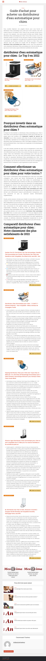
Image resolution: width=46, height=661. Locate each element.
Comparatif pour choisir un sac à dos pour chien (25, 612)
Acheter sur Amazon (13, 86)
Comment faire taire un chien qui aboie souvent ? (25, 596)
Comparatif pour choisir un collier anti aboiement (26, 628)
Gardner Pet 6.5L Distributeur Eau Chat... (12, 79)
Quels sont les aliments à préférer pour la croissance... (26, 604)
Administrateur (24, 25)
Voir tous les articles (8, 651)
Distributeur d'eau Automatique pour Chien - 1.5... (33, 79)
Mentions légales (5, 659)
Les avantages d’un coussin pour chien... (23, 589)
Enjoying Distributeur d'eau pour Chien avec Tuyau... (11, 109)
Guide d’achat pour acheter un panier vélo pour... (25, 620)
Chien (23, 8)
